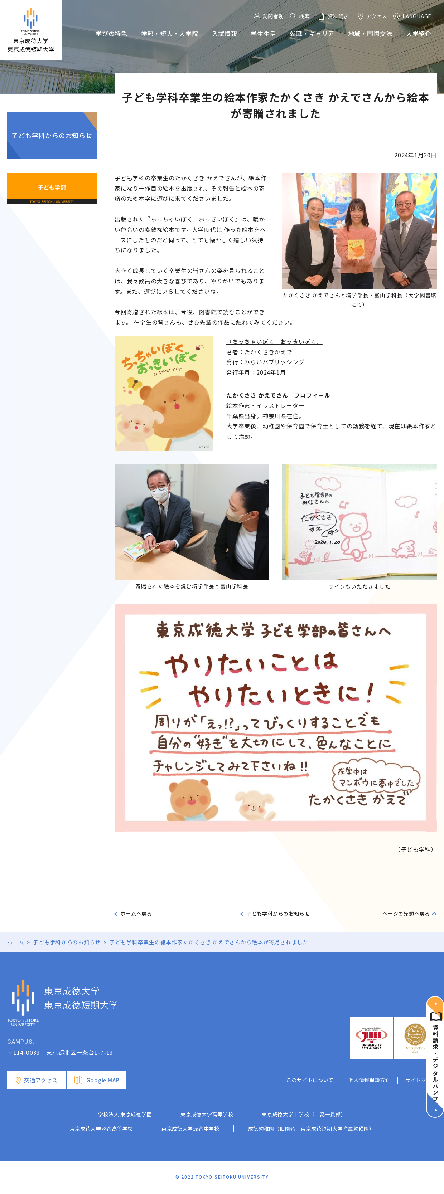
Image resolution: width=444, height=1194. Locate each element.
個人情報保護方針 (369, 1079)
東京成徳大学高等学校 (206, 1114)
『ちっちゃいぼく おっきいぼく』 (274, 341)
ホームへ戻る (136, 913)
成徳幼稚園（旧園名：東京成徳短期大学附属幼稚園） (311, 1128)
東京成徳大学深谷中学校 (190, 1128)
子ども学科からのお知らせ (51, 135)
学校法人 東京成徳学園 (125, 1114)
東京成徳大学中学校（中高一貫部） (304, 1114)
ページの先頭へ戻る (406, 913)
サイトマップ (421, 1079)
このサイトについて (310, 1079)
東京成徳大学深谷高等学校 (101, 1128)
